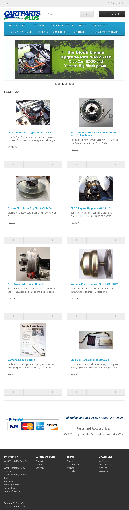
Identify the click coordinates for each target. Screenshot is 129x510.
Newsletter (104, 471)
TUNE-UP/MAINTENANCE (20, 32)
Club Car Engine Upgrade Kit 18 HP (29, 132)
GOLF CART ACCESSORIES (62, 25)
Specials (71, 471)
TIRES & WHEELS (99, 25)
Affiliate (70, 467)
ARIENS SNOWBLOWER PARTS (104, 32)
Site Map (40, 467)
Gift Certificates (74, 464)
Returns (39, 464)
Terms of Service (12, 491)
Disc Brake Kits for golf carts (26, 284)
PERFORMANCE (38, 25)
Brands (70, 461)
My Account (104, 461)
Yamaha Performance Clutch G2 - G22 (94, 284)
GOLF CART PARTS (17, 25)
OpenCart (20, 503)
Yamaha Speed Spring (21, 359)
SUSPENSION (79, 32)
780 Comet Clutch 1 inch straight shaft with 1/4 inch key (95, 134)
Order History (105, 464)
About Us (8, 481)
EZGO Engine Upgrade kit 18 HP (90, 208)
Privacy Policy (10, 488)
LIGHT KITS (42, 32)
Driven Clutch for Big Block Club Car (30, 208)
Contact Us (41, 461)
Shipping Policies (12, 484)
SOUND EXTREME (61, 32)
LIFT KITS (83, 25)
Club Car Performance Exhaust (90, 359)
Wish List (103, 467)
